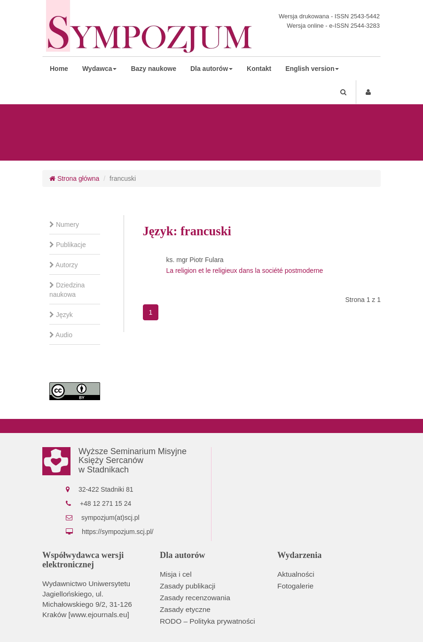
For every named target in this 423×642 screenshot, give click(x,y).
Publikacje (67, 244)
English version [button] (312, 68)
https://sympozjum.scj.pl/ (118, 531)
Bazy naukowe (153, 68)
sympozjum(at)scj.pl (110, 517)
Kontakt (259, 68)
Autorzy (63, 265)
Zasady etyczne (185, 609)
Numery (64, 224)
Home (59, 68)
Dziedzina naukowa (67, 289)
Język (61, 314)
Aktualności (295, 574)
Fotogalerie (295, 586)
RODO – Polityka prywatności (207, 621)
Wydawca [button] (99, 68)
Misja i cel (176, 574)
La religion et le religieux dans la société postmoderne (244, 270)
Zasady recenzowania (195, 598)
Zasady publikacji (187, 586)
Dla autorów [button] (211, 68)
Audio (60, 335)
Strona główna (74, 178)
